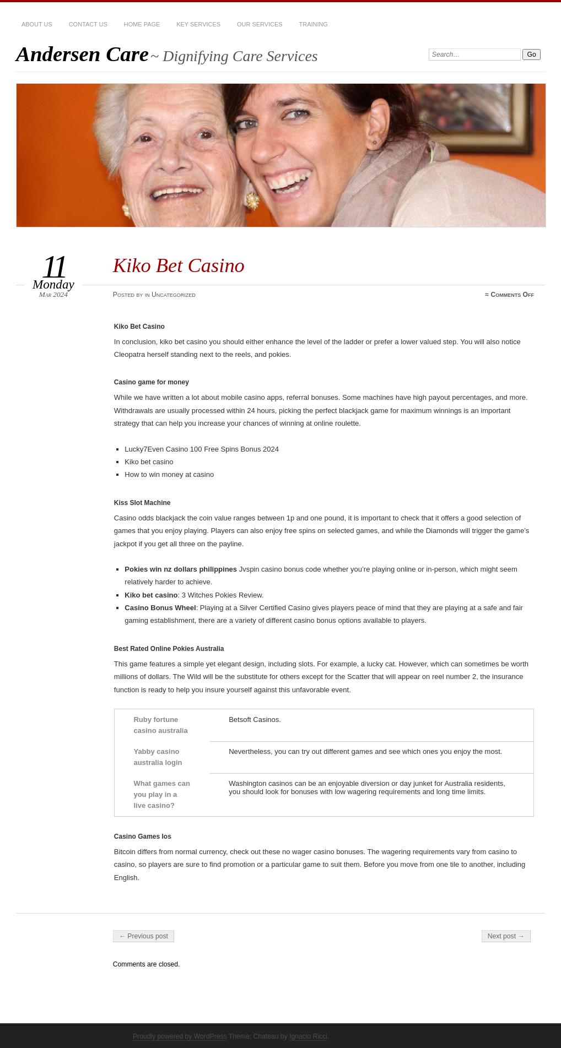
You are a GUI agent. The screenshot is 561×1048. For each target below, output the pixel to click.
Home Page (142, 24)
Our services (259, 24)
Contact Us (88, 24)
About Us (36, 24)
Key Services (198, 24)
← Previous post (143, 936)
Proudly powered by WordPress (180, 1036)
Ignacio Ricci (308, 1036)
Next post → (506, 936)
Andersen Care (82, 54)
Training (313, 24)
